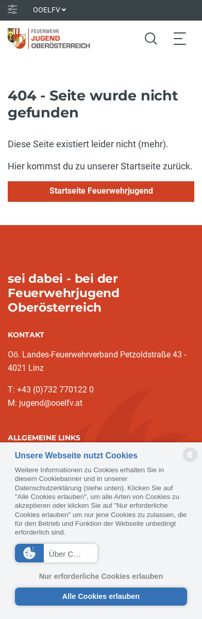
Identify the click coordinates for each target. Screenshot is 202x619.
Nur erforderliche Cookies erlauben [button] (101, 576)
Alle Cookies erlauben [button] (101, 596)
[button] (56, 553)
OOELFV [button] (46, 10)
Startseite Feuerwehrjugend (101, 191)
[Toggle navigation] (179, 38)
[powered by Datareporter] (190, 461)
